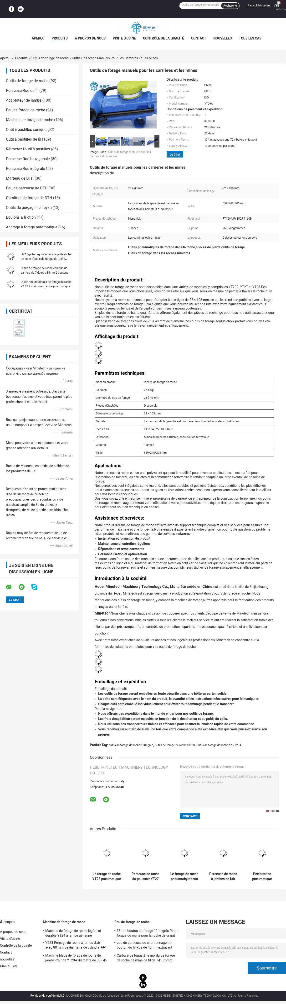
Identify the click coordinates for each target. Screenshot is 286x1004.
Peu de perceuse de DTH (27, 188)
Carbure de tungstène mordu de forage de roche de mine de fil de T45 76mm (146, 958)
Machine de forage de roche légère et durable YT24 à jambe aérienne (73, 933)
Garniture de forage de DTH (29, 198)
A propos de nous (90, 38)
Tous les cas (250, 38)
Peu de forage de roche (25, 110)
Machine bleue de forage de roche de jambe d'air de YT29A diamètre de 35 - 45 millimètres (76, 959)
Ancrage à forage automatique (31, 227)
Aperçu (38, 38)
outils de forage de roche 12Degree (131, 745)
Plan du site (9, 966)
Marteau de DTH (20, 178)
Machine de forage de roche (29, 120)
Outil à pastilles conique (26, 129)
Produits (60, 38)
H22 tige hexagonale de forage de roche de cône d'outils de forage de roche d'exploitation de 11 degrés (46, 259)
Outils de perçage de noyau (29, 207)
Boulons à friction (21, 217)
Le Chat (175, 154)
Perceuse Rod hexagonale (28, 159)
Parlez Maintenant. (259, 5)
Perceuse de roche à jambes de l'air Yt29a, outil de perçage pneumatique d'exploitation (223, 876)
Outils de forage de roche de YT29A (218, 745)
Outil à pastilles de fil (23, 139)
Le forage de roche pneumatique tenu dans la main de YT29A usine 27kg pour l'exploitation (184, 876)
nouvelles (222, 38)
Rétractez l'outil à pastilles (28, 149)
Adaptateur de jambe (23, 100)
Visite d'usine (124, 38)
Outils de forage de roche (50, 58)
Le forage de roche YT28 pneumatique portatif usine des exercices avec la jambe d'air (106, 876)
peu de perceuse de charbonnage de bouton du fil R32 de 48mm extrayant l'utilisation (144, 946)
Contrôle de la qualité (163, 38)
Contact (198, 38)
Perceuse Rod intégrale (25, 168)
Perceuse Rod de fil (22, 90)
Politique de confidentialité (47, 995)
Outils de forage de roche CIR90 (175, 745)
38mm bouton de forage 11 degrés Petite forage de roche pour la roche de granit (148, 933)
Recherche (230, 5)
